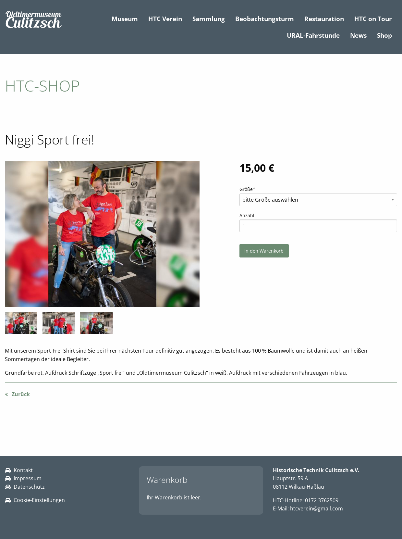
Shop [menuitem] (384, 35)
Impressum (28, 478)
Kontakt (23, 470)
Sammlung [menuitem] (208, 18)
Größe (250, 188)
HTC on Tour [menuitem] (373, 18)
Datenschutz (29, 486)
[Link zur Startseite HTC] (33, 19)
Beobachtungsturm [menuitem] (264, 18)
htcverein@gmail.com (316, 508)
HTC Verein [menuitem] (165, 18)
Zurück (21, 394)
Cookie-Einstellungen (39, 500)
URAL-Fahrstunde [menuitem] (313, 35)
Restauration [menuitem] (324, 18)
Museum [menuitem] (125, 18)
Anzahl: (247, 215)
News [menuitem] (358, 35)
